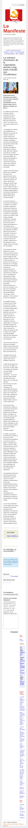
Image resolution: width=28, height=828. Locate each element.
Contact (21, 824)
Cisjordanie (22, 804)
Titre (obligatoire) (8, 592)
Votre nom (6, 574)
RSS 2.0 (5, 826)
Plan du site (6, 824)
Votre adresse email (8, 580)
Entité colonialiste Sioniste (22, 808)
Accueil (8, 50)
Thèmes (12, 52)
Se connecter (14, 576)
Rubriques (6, 52)
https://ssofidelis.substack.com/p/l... (17, 536)
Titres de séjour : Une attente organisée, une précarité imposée (22, 763)
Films (17, 53)
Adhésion (21, 53)
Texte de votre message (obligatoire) (10, 599)
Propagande (22, 817)
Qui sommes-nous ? (16, 50)
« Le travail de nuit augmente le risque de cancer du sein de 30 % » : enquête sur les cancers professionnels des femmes (22, 703)
